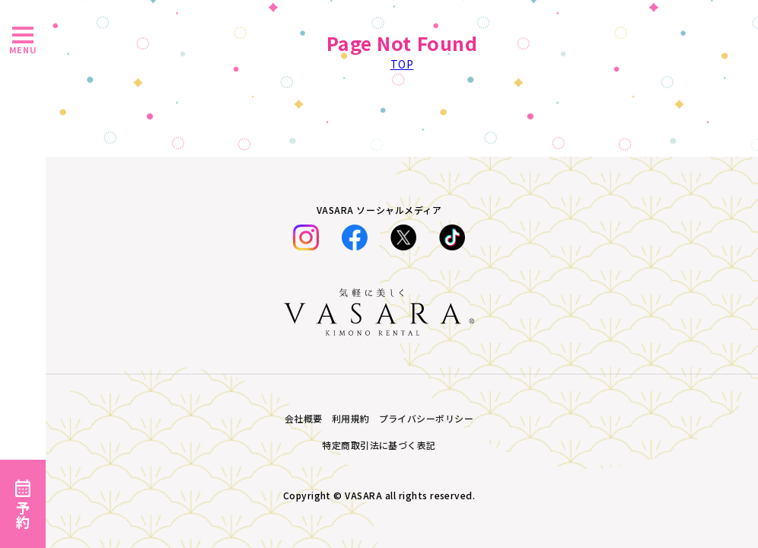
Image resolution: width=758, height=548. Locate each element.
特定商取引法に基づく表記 (379, 444)
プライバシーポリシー (426, 418)
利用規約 (351, 418)
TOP (402, 64)
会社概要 (304, 418)
